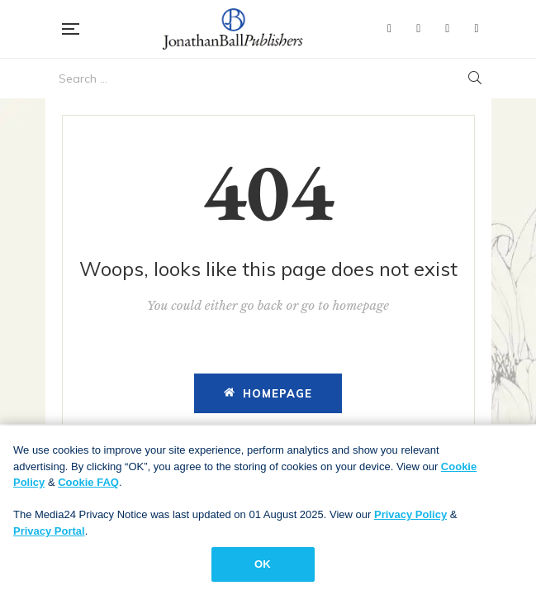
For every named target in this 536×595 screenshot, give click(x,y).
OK (262, 566)
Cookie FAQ (88, 484)
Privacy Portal (49, 532)
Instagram (476, 29)
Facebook (389, 29)
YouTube (447, 29)
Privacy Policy (410, 517)
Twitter (418, 29)
